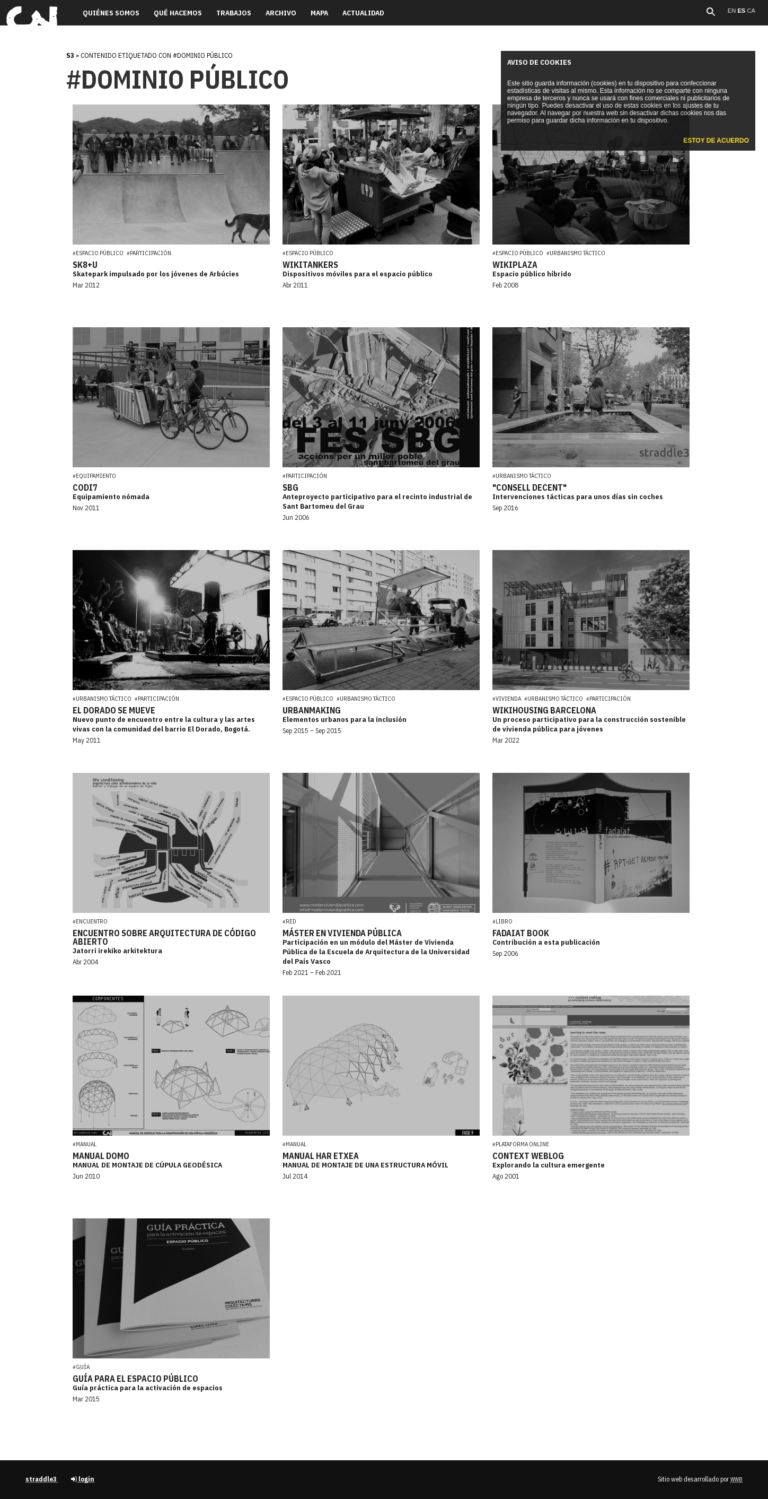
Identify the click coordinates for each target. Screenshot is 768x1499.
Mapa (319, 13)
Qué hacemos (178, 13)
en (733, 10)
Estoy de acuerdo (716, 140)
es (742, 10)
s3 (70, 55)
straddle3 (41, 1479)
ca (751, 10)
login (82, 1479)
